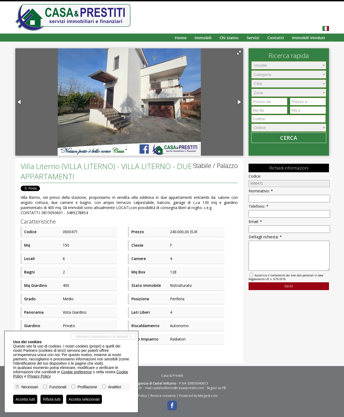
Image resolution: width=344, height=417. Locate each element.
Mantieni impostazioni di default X (103, 336)
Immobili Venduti (308, 37)
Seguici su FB (216, 388)
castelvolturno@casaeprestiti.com (178, 388)
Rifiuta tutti (52, 399)
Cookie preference (76, 372)
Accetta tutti (25, 399)
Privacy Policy (38, 376)
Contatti (275, 37)
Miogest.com (208, 395)
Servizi (253, 37)
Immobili (203, 37)
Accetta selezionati (84, 399)
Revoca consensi (163, 395)
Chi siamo (229, 37)
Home (181, 37)
